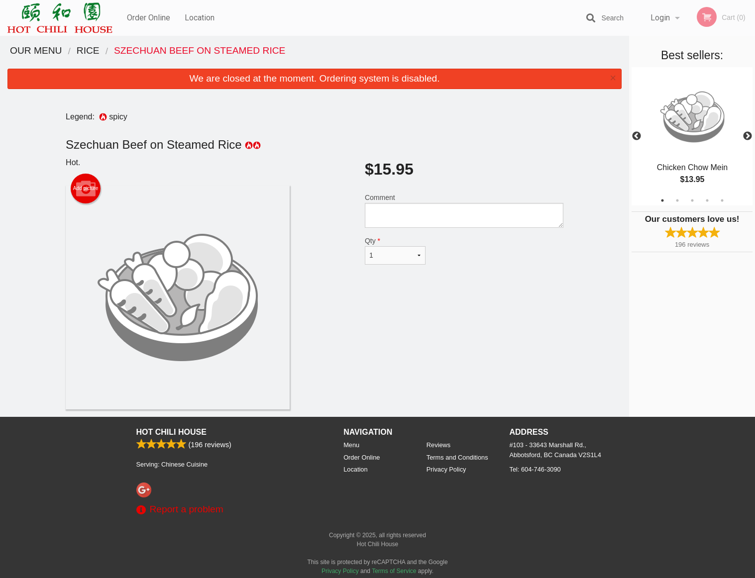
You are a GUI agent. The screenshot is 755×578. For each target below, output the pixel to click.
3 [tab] (692, 200)
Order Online (148, 17)
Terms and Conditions (457, 457)
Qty (395, 251)
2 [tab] (677, 200)
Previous (637, 136)
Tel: (535, 469)
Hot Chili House (171, 432)
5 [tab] (722, 200)
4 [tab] (707, 200)
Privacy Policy (446, 469)
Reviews (438, 445)
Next (748, 136)
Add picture (86, 188)
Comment (464, 210)
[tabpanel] (692, 136)
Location (200, 17)
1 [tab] (662, 200)
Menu (351, 445)
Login (660, 17)
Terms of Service (394, 571)
